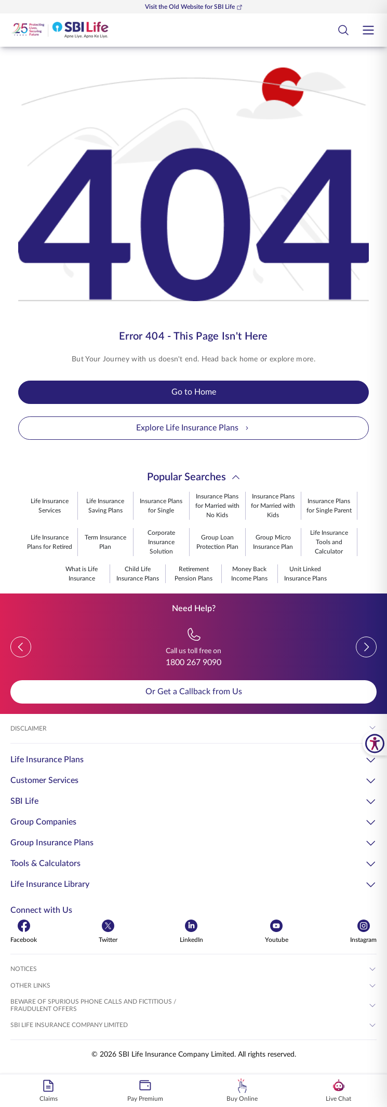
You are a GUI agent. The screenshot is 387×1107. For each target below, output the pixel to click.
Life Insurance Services (50, 506)
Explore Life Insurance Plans (193, 428)
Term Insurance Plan (105, 542)
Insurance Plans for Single (161, 506)
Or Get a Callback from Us (193, 691)
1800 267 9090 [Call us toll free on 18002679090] (193, 662)
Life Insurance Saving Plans (105, 506)
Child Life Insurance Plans (137, 574)
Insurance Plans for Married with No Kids (217, 505)
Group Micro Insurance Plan (273, 542)
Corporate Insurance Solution (161, 542)
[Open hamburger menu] (368, 30)
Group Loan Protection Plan (217, 542)
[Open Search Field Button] (343, 30)
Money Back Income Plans (249, 574)
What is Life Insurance (81, 574)
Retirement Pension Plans (193, 574)
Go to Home (193, 392)
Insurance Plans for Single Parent (329, 506)
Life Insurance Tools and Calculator (329, 542)
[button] (20, 647)
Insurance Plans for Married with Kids (273, 505)
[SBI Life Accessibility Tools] (375, 743)
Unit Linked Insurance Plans (305, 574)
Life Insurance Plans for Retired (49, 542)
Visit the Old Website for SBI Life (194, 7)
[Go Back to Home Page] (59, 30)
